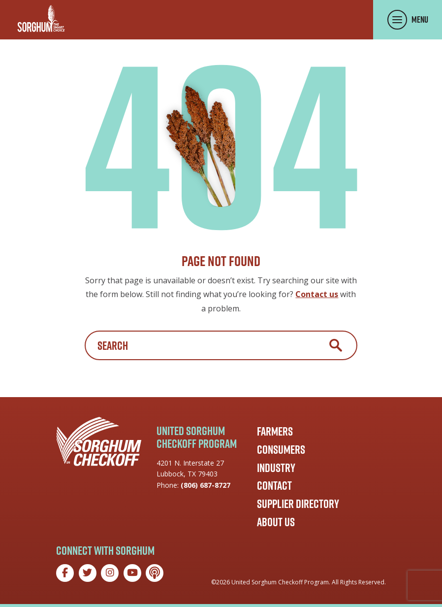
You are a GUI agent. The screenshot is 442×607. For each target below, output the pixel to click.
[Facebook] (65, 573)
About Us (276, 521)
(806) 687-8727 (205, 485)
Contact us (316, 294)
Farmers (275, 431)
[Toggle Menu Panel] (407, 19)
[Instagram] (110, 573)
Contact (274, 485)
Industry (276, 467)
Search (335, 345)
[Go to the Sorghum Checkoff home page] (41, 18)
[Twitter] (87, 573)
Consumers (281, 449)
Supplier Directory (298, 503)
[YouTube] (132, 573)
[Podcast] (154, 573)
